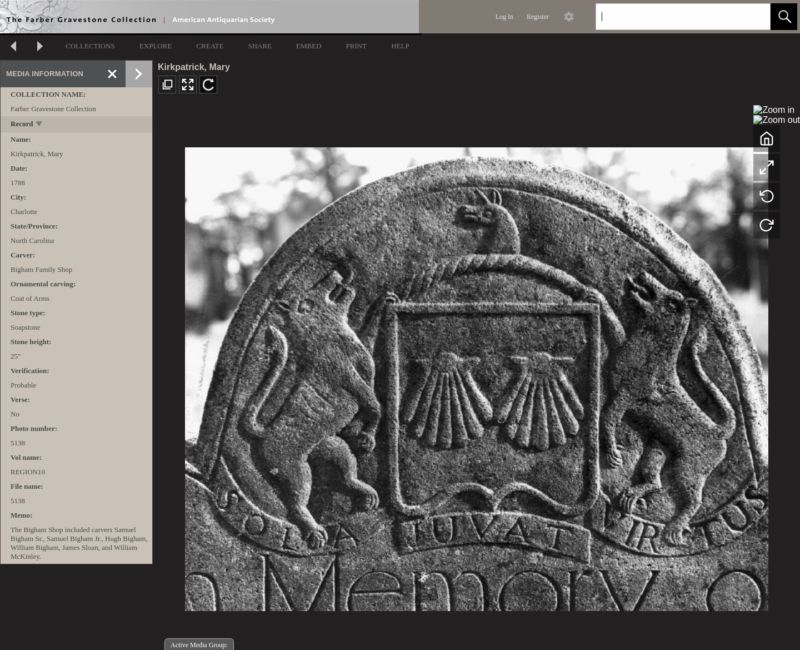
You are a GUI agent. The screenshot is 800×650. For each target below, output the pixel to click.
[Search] (670, 16)
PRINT (356, 46)
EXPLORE (155, 46)
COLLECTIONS (90, 46)
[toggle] (40, 125)
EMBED (309, 46)
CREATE (209, 46)
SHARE (260, 46)
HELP (400, 46)
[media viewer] (476, 376)
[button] (784, 16)
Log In (504, 17)
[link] (753, 16)
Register (538, 17)
